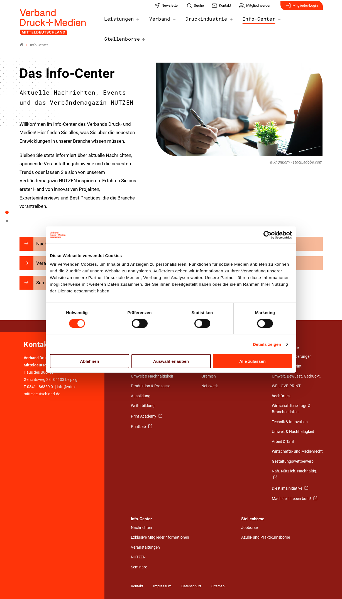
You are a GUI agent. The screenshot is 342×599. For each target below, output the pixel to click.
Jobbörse (249, 527)
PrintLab (139, 426)
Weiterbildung (143, 405)
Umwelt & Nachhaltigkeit (152, 376)
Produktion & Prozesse (150, 386)
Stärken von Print (287, 366)
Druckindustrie (206, 23)
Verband (162, 23)
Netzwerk (209, 386)
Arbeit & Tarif (283, 441)
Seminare (139, 567)
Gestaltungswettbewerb (293, 461)
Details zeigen (267, 344)
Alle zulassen (252, 361)
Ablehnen (89, 361)
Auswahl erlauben (171, 361)
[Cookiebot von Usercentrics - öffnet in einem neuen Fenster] (267, 234)
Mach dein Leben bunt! (292, 498)
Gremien (208, 376)
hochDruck (281, 396)
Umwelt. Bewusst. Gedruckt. (296, 376)
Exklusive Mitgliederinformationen (160, 537)
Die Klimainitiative (287, 488)
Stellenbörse (301, 23)
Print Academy (144, 416)
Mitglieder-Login (301, 8)
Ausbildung (140, 396)
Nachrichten (141, 527)
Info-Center (255, 23)
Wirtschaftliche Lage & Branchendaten (291, 408)
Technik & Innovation (290, 422)
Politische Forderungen (292, 356)
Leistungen (123, 23)
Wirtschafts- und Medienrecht (297, 451)
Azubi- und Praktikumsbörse (265, 537)
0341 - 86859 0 (40, 386)
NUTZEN (138, 557)
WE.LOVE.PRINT (286, 386)
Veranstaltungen (145, 547)
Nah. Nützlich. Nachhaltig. (294, 471)
